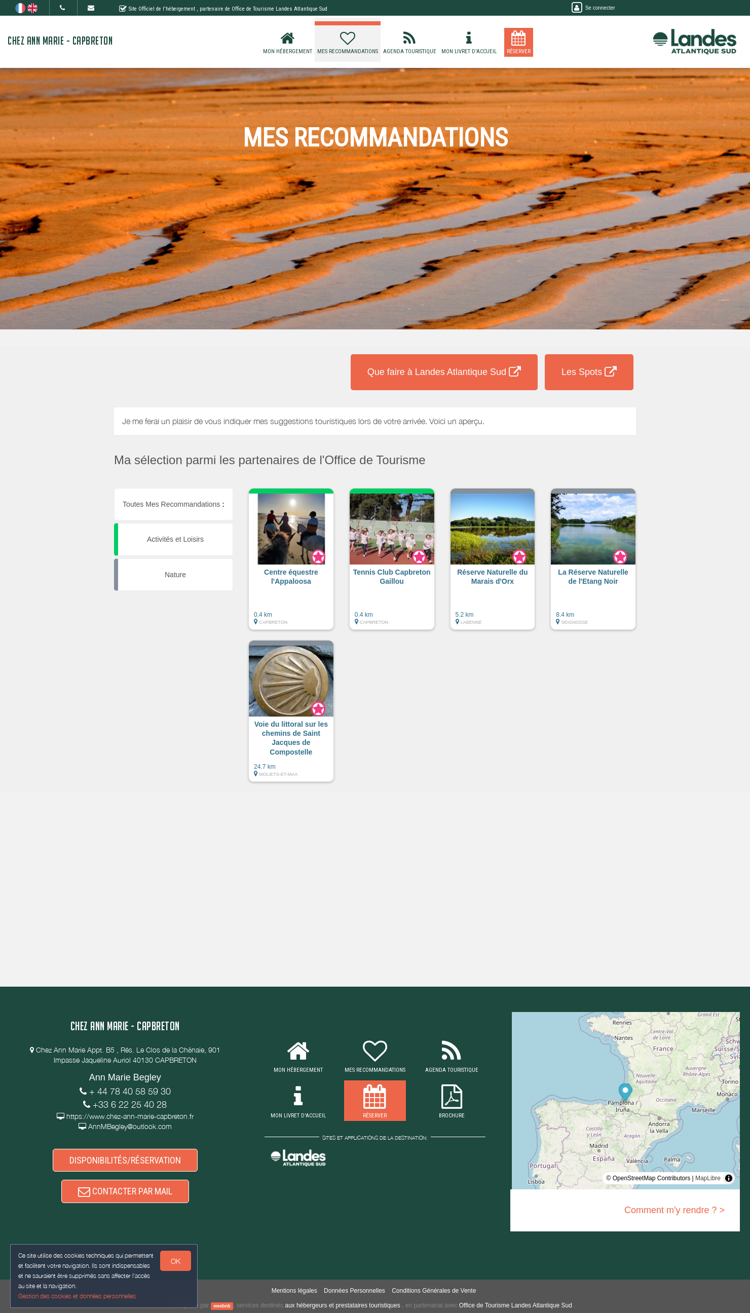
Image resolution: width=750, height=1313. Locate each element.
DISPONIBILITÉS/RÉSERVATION (125, 1160)
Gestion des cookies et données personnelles (77, 1296)
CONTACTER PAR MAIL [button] (125, 1191)
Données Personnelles (354, 1290)
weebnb (222, 1305)
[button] (291, 564)
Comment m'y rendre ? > (674, 1210)
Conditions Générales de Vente (434, 1290)
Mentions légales (294, 1290)
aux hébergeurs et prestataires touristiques (342, 1305)
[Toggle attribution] (729, 1178)
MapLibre (708, 1178)
